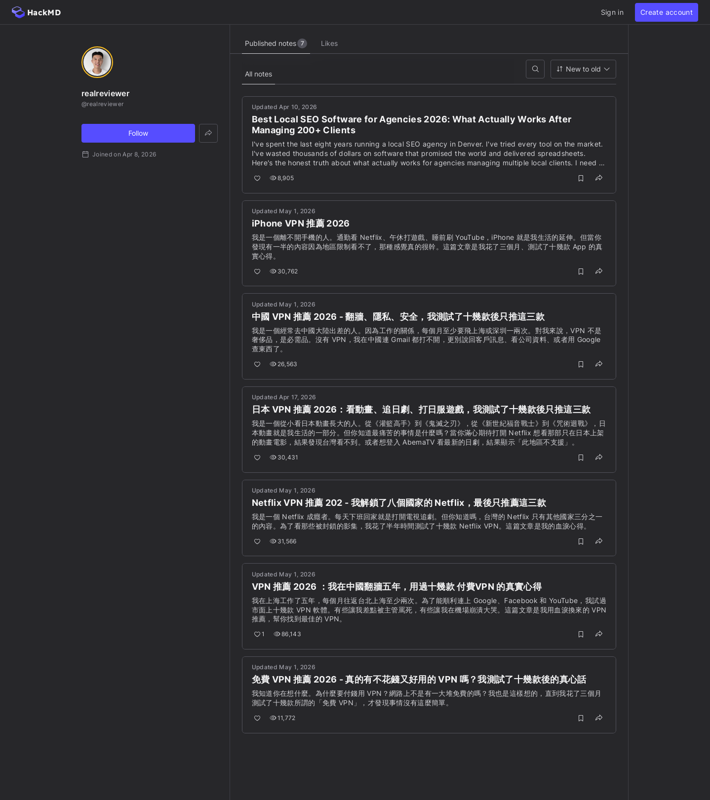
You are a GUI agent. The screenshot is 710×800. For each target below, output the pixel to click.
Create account (666, 12)
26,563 (284, 364)
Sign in (612, 12)
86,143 (288, 634)
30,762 (284, 271)
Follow (138, 133)
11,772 (283, 718)
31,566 (283, 541)
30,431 (284, 457)
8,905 (282, 178)
